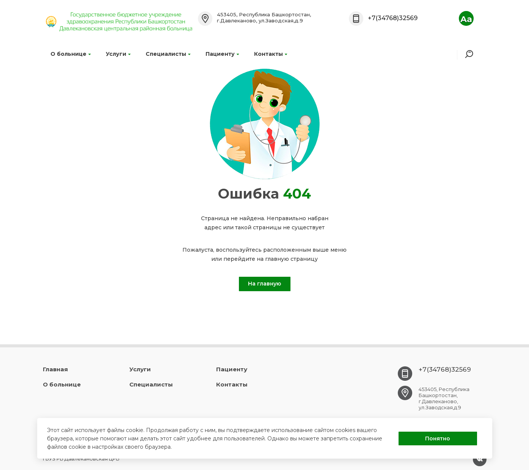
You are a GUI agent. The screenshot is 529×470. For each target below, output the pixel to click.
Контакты (270, 53)
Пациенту (222, 53)
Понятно (437, 438)
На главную (264, 283)
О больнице (70, 53)
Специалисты (168, 53)
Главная (55, 369)
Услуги (118, 53)
